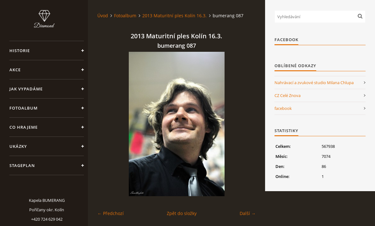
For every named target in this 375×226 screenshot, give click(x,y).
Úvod (102, 16)
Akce (15, 70)
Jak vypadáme (26, 89)
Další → (248, 213)
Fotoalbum (23, 108)
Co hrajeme (23, 127)
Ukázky (18, 146)
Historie (19, 50)
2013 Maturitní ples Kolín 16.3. (174, 16)
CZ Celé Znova (287, 95)
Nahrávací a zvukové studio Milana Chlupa (314, 82)
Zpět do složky (182, 213)
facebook (283, 108)
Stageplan (22, 165)
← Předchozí (110, 213)
